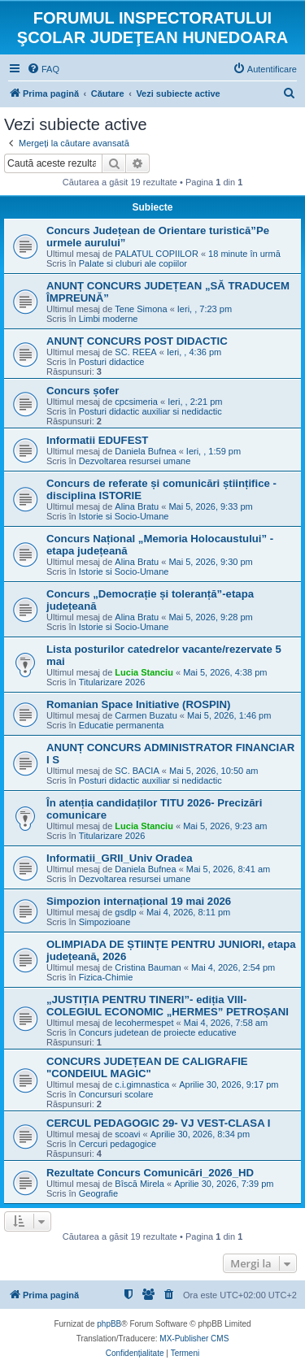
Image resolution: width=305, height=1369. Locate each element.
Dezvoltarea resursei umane (135, 461)
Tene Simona (141, 309)
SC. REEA (135, 352)
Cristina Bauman (148, 967)
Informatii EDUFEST (97, 440)
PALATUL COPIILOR (156, 254)
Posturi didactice (112, 362)
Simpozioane (105, 922)
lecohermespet (144, 1023)
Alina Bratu (137, 506)
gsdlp (125, 912)
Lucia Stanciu (144, 672)
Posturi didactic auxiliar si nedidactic (150, 411)
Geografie (98, 1193)
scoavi (127, 1134)
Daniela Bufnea (145, 451)
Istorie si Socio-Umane (124, 516)
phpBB (109, 1323)
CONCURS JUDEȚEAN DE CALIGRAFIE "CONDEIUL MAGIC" (147, 1067)
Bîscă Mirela (139, 1184)
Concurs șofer (82, 391)
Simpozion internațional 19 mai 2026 (138, 901)
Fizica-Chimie (106, 977)
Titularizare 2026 (112, 682)
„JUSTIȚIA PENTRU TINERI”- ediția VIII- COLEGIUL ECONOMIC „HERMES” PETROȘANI (167, 1005)
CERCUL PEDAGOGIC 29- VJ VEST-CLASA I (158, 1123)
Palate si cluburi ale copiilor (133, 263)
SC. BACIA (137, 771)
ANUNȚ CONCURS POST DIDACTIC (137, 341)
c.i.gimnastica (142, 1084)
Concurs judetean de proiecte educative (158, 1032)
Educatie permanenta (121, 725)
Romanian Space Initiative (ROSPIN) (138, 704)
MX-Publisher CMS (194, 1338)
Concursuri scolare (116, 1094)
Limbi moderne (108, 319)
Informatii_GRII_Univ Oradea (119, 858)
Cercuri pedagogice (117, 1144)
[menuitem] (43, 69)
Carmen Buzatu (145, 715)
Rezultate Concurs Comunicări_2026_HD (150, 1173)
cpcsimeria (136, 401)
